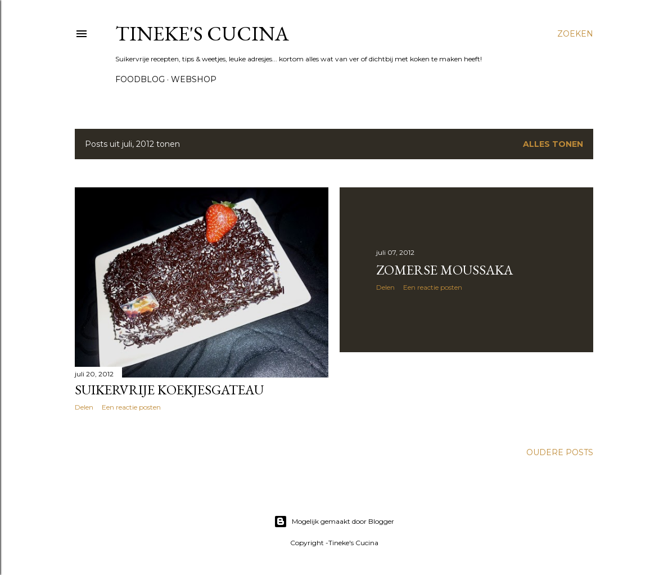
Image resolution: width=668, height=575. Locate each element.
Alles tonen (553, 144)
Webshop (193, 79)
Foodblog (140, 79)
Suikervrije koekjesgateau (169, 389)
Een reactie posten (131, 407)
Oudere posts (559, 452)
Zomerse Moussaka (444, 269)
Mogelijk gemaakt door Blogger (334, 521)
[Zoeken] (575, 33)
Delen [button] (84, 407)
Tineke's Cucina (202, 33)
